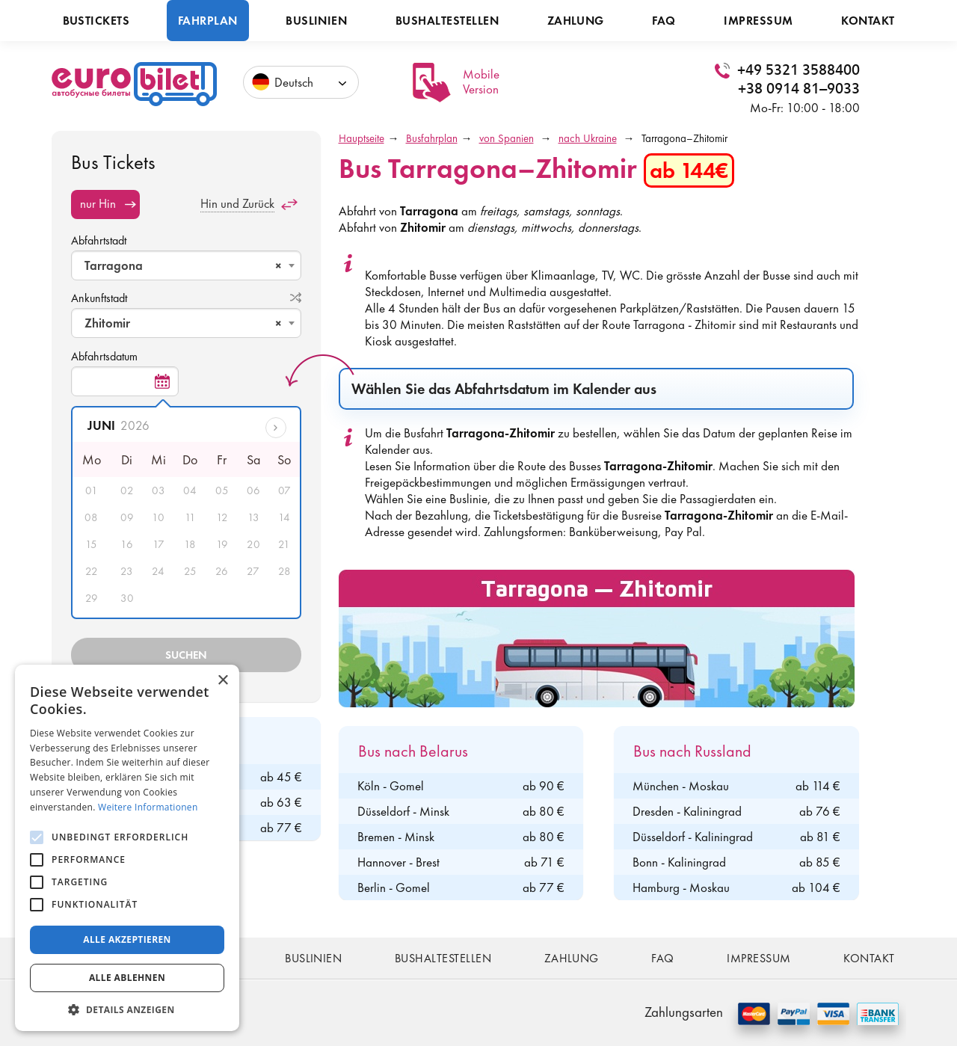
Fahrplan (208, 20)
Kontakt (867, 20)
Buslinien (316, 20)
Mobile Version (481, 81)
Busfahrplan (432, 138)
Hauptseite (361, 138)
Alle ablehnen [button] (127, 977)
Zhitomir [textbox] (183, 323)
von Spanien (506, 138)
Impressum (758, 20)
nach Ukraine (587, 138)
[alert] (127, 848)
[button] (127, 1009)
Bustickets (96, 20)
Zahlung (575, 20)
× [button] (222, 680)
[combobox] (186, 265)
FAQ (663, 20)
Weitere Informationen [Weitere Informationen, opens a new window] (148, 807)
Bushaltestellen (447, 20)
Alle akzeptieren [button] (127, 939)
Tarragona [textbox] (183, 265)
